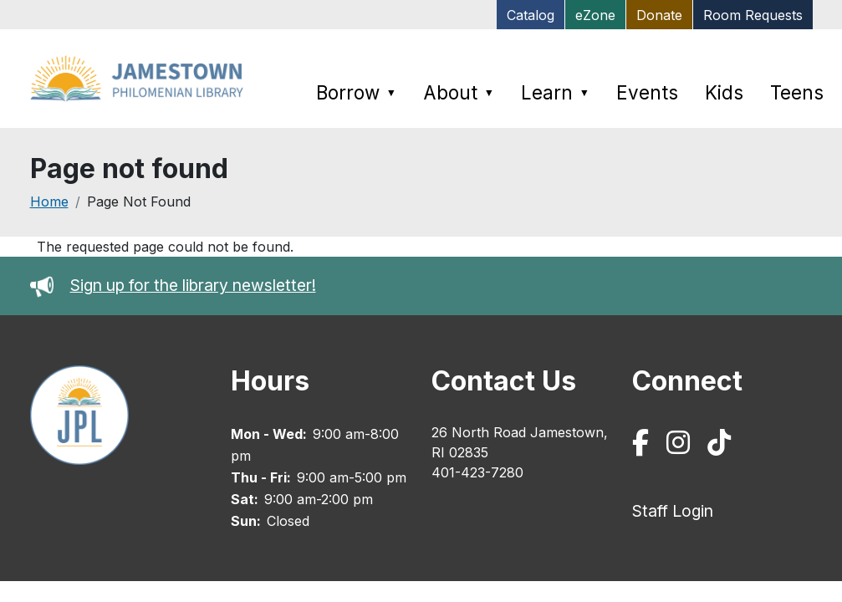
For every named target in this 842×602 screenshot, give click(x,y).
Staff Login (672, 511)
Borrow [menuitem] (356, 92)
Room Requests (753, 15)
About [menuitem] (458, 92)
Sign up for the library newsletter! (193, 285)
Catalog (530, 15)
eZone (595, 15)
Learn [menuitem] (555, 92)
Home (49, 201)
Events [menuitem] (647, 92)
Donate (659, 15)
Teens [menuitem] (797, 92)
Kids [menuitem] (724, 92)
